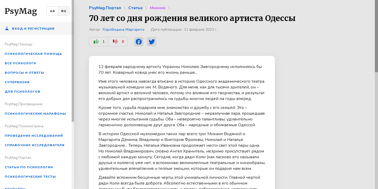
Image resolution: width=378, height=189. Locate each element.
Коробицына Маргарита (123, 29)
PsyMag (21, 11)
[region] (37, 94)
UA (52, 11)
